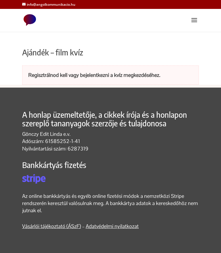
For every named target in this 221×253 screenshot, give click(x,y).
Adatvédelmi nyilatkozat (112, 226)
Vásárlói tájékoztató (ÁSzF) (51, 226)
